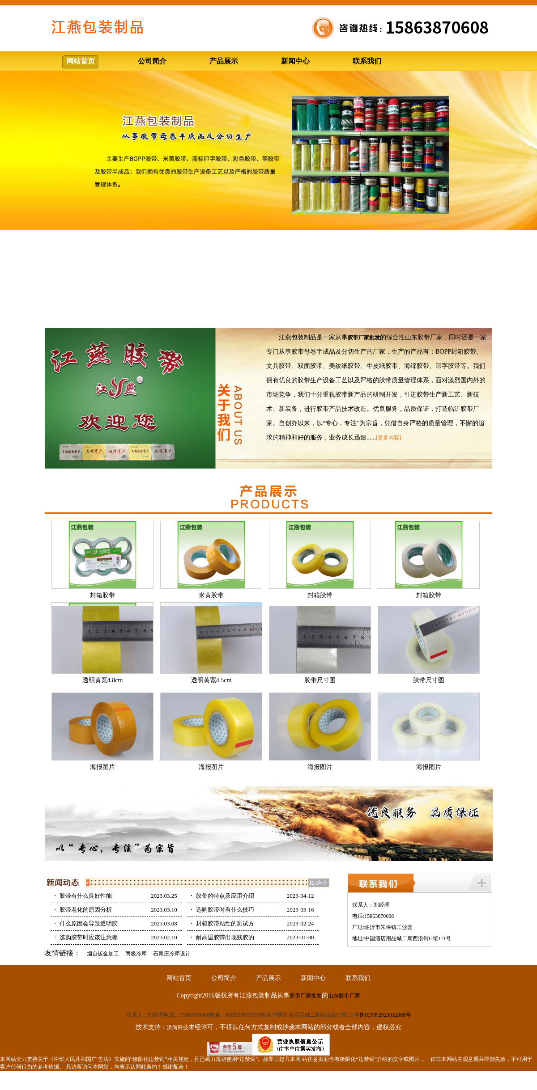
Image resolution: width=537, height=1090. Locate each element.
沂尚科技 (177, 1027)
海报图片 (102, 767)
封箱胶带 (102, 595)
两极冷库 (136, 954)
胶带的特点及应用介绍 (225, 895)
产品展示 (223, 61)
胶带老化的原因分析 (86, 909)
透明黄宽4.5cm (211, 680)
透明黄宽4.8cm (102, 680)
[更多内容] (388, 438)
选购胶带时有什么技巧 (225, 909)
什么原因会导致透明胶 (89, 923)
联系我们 (367, 61)
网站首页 (80, 61)
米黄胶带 (211, 595)
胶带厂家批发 (306, 996)
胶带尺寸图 (320, 680)
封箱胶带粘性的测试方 (225, 923)
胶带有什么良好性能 (86, 895)
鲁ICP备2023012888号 (385, 1015)
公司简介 (152, 61)
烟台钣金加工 (103, 954)
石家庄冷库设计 (172, 954)
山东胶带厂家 (344, 996)
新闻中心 (295, 61)
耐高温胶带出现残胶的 (225, 937)
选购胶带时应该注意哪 (89, 937)
